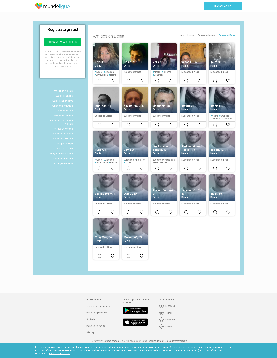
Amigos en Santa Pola (62, 134)
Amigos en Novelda (63, 129)
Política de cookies (95, 326)
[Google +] (166, 327)
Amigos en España (206, 35)
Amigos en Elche (64, 96)
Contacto (90, 319)
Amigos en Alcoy (64, 163)
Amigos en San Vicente (61, 153)
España (190, 35)
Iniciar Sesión (222, 6)
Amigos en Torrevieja (62, 106)
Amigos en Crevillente (62, 139)
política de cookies (54, 63)
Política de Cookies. (81, 350)
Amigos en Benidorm (62, 101)
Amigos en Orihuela (63, 115)
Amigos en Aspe (65, 143)
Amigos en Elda (65, 111)
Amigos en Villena (64, 158)
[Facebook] (167, 306)
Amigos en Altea (65, 148)
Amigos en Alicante (63, 91)
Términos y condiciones (98, 306)
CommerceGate (113, 341)
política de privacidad (64, 60)
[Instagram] (167, 320)
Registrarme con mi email (62, 41)
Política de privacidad (96, 312)
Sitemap (90, 332)
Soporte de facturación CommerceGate (168, 341)
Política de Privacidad (59, 353)
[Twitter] (165, 313)
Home (181, 35)
